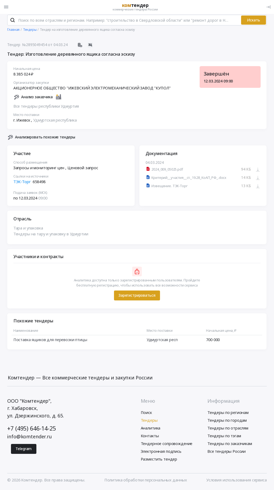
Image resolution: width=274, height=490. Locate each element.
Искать (253, 21)
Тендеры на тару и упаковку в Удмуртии (50, 235)
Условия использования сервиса (236, 481)
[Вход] (268, 7)
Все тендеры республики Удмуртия (46, 107)
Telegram (24, 449)
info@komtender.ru (29, 437)
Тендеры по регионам (228, 413)
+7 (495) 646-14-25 (31, 429)
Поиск (146, 413)
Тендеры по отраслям (227, 429)
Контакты (150, 436)
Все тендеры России (226, 452)
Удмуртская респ (162, 341)
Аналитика (151, 429)
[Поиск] (12, 21)
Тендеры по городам (227, 421)
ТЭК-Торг (22, 182)
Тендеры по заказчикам (229, 444)
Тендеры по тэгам (224, 436)
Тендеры (149, 421)
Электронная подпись (161, 452)
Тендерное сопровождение (167, 444)
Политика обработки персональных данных (145, 481)
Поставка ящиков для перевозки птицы (50, 341)
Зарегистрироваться (137, 296)
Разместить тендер (159, 460)
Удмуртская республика (55, 121)
